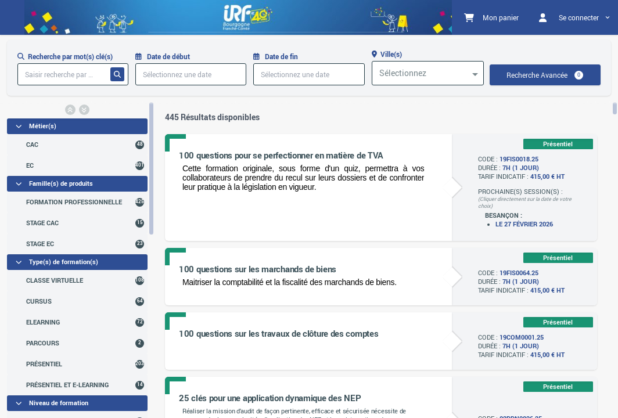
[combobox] (428, 73)
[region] (77, 259)
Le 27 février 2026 (524, 224)
